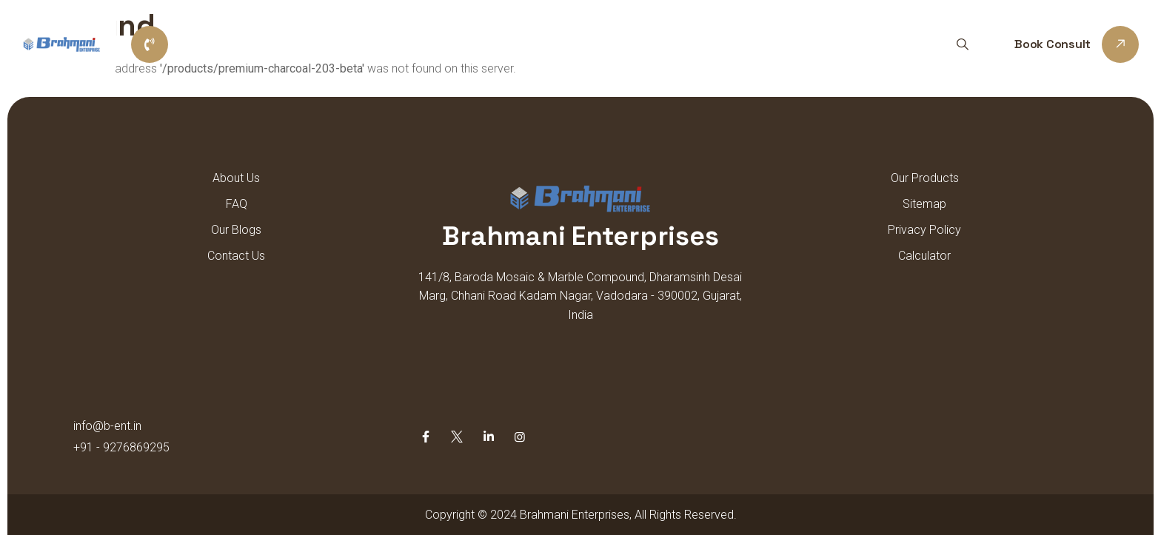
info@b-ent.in (107, 426)
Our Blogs (236, 230)
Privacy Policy (924, 230)
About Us (236, 178)
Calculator (924, 256)
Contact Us (780, 44)
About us (505, 44)
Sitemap (692, 44)
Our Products (599, 44)
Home (433, 44)
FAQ (236, 204)
